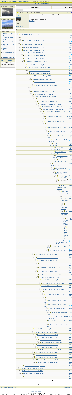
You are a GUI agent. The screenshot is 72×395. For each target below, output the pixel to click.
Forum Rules (4, 387)
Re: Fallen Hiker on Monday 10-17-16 (32, 38)
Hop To (44, 380)
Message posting (7, 41)
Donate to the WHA (8, 57)
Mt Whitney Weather (8, 52)
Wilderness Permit (8, 37)
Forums (14, 1)
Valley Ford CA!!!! (20, 26)
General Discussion (24, 1)
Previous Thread (33, 7)
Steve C (67, 12)
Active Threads (45, 3)
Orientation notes (7, 44)
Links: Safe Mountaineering (7, 49)
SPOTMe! (32, 21)
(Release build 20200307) (36, 391)
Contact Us (67, 387)
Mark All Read (12, 387)
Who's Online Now (6, 60)
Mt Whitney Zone (5, 1)
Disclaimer (5, 55)
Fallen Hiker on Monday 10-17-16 (29, 34)
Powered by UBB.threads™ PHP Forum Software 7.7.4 (36, 390)
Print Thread (19, 10)
